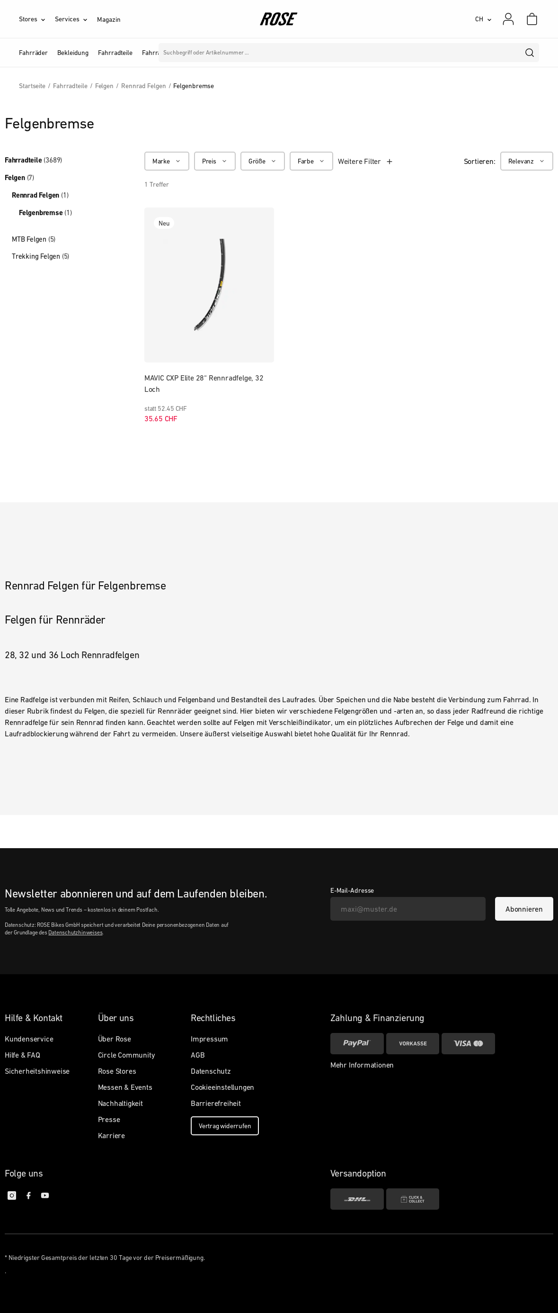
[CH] (483, 19)
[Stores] (37, 19)
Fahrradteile (33, 160)
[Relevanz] (526, 161)
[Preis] (215, 161)
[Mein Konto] (508, 19)
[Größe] (262, 161)
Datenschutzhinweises (75, 932)
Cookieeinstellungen (222, 1087)
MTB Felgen (33, 239)
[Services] (76, 19)
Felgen (19, 177)
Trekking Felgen (40, 256)
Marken (230, 52)
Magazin (108, 19)
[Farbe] (311, 161)
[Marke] (166, 161)
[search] (530, 52)
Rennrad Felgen (40, 195)
